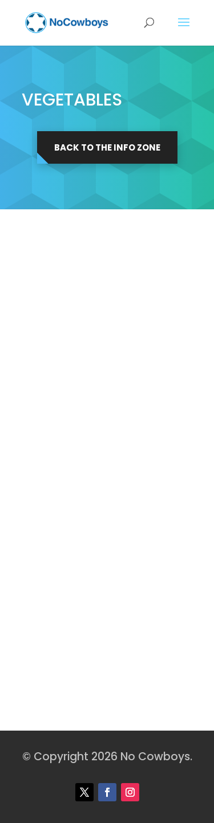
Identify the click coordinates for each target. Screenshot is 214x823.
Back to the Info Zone (107, 147)
